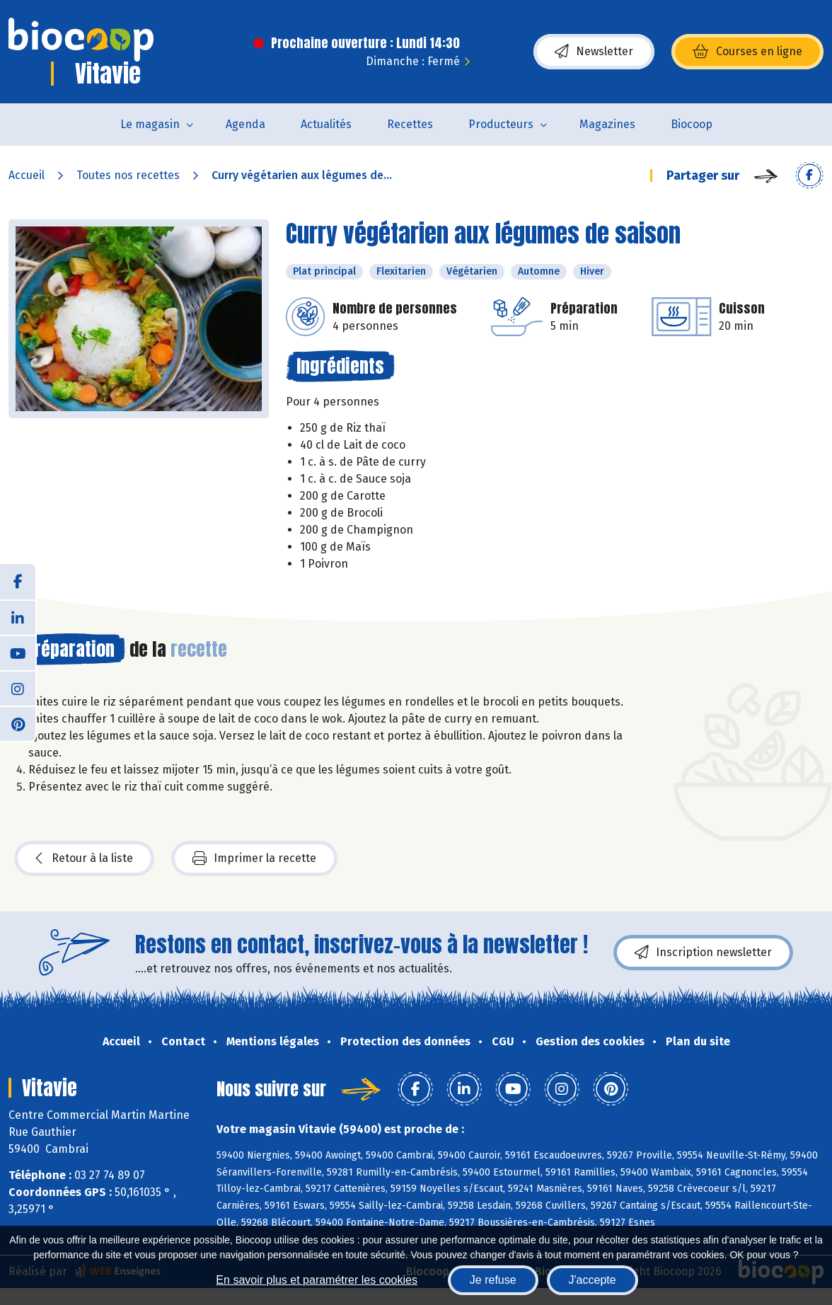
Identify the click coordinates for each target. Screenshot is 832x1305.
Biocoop (691, 124)
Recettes (410, 124)
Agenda (245, 124)
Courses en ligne (747, 52)
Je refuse (493, 1280)
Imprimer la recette (254, 858)
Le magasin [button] (150, 124)
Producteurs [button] (500, 124)
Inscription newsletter (703, 952)
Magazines (607, 124)
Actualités (326, 124)
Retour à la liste (84, 858)
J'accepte (592, 1280)
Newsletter (594, 52)
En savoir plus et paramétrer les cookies (316, 1280)
